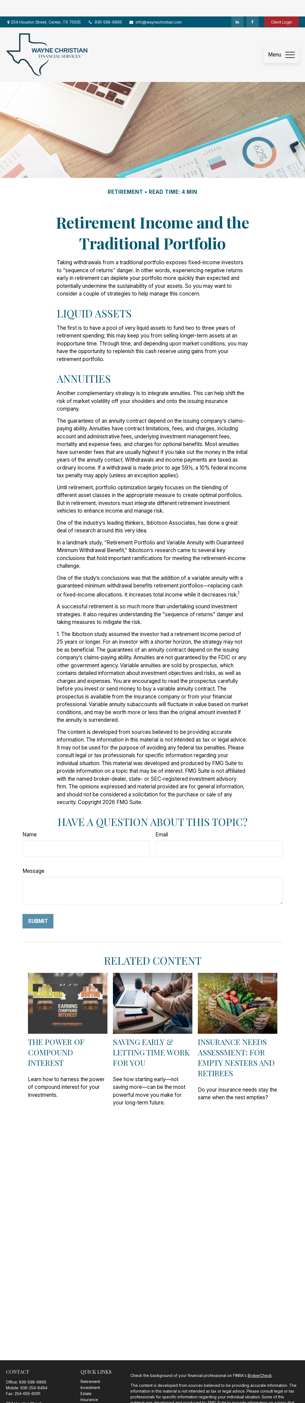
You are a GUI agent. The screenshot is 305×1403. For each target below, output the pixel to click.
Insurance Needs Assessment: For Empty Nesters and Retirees (236, 1041)
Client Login (281, 5)
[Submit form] (37, 905)
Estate (86, 1377)
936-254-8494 (33, 1371)
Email (161, 818)
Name (29, 818)
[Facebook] (252, 5)
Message (33, 854)
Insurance (89, 1383)
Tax (84, 1389)
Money (87, 1395)
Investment (90, 1371)
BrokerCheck (260, 1359)
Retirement (90, 1365)
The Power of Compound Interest (56, 1035)
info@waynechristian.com (155, 5)
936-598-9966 (105, 5)
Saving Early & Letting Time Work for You (151, 1035)
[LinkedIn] (237, 5)
